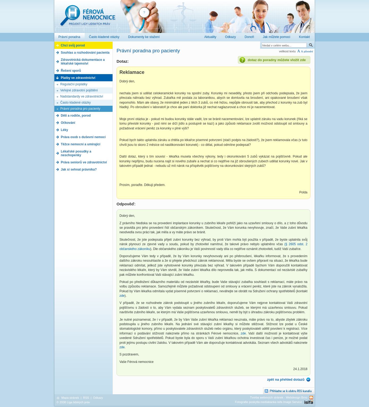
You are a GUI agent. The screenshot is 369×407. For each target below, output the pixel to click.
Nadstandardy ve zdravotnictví (81, 96)
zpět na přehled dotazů (285, 379)
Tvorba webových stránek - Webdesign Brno (278, 397)
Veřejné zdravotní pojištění (79, 90)
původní (308, 51)
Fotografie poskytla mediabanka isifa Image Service (268, 402)
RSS (86, 397)
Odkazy (98, 397)
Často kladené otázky (75, 102)
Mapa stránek (70, 397)
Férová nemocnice (87, 18)
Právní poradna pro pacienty (80, 109)
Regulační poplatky (73, 84)
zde (122, 296)
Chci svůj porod (73, 45)
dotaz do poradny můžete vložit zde (277, 60)
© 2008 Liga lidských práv (73, 402)
